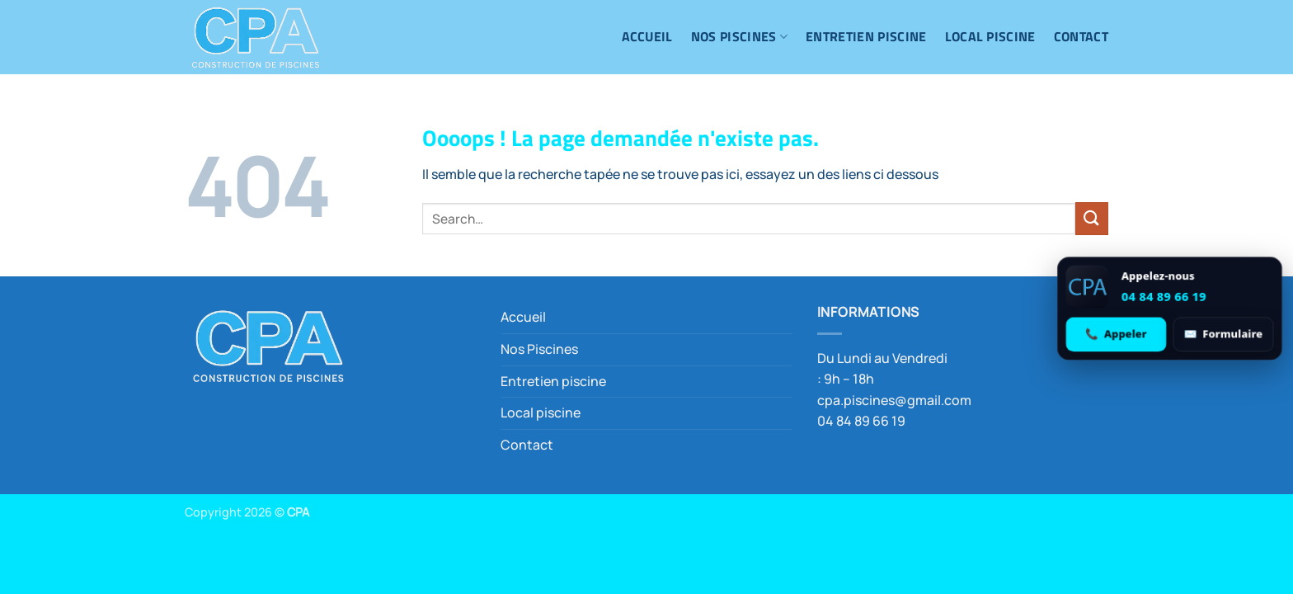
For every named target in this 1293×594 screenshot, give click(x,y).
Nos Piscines (739, 36)
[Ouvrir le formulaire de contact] (1222, 334)
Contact (1081, 36)
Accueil (647, 36)
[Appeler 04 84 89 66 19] (1116, 334)
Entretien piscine (866, 36)
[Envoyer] (1091, 218)
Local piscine (990, 36)
